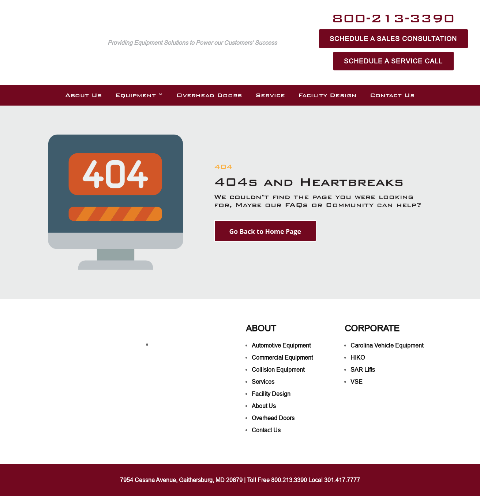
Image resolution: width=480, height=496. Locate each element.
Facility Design (327, 95)
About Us (83, 95)
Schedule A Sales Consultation (393, 39)
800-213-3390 (393, 18)
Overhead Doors (209, 95)
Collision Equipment (278, 369)
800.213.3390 (289, 480)
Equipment (135, 95)
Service (270, 95)
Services (263, 381)
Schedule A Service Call (393, 61)
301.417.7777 (342, 480)
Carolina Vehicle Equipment (386, 345)
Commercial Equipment (282, 357)
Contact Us (392, 95)
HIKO (357, 357)
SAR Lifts (362, 369)
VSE (356, 381)
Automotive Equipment (281, 345)
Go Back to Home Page (266, 231)
